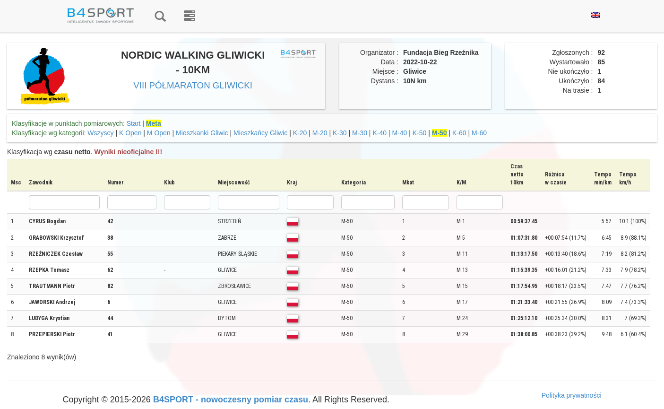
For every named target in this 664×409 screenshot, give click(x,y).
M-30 (359, 133)
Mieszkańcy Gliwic (260, 133)
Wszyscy (100, 133)
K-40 (379, 133)
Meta (153, 123)
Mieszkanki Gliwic (202, 133)
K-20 (300, 133)
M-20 (320, 133)
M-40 (399, 133)
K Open (130, 133)
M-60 (479, 133)
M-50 (439, 133)
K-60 (459, 133)
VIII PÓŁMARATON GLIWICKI (192, 85)
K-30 (340, 133)
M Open (159, 133)
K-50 (420, 133)
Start (134, 123)
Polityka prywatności (572, 395)
